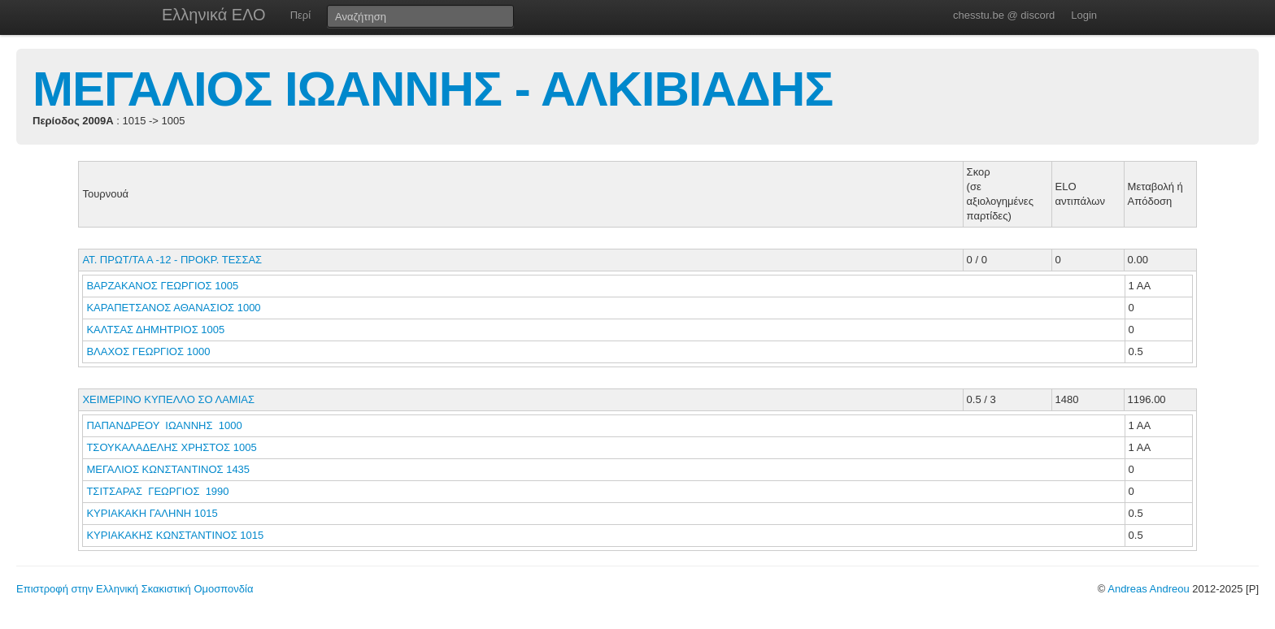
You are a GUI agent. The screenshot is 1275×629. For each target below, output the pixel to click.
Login (1084, 15)
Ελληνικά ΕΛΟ (214, 15)
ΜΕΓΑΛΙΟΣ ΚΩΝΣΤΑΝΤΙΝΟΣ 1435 (168, 469)
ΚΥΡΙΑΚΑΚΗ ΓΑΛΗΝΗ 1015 (151, 513)
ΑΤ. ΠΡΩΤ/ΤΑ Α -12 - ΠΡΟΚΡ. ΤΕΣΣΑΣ (172, 260)
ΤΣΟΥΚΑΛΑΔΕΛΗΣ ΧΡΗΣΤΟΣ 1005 (171, 447)
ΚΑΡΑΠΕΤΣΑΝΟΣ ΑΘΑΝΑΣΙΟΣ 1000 (173, 307)
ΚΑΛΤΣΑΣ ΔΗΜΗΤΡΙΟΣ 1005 (155, 329)
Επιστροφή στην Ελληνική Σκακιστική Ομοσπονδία (134, 589)
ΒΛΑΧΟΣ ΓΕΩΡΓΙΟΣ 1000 (148, 351)
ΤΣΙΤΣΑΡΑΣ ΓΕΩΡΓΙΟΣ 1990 (157, 491)
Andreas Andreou (1148, 589)
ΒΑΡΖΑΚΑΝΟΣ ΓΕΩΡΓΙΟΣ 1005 (162, 286)
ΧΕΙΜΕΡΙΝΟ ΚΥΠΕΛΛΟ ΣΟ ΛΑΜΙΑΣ (168, 399)
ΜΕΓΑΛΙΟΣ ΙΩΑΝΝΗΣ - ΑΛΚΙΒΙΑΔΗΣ (433, 89)
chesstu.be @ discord (1004, 15)
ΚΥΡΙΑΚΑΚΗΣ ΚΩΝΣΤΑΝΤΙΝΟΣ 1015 (174, 535)
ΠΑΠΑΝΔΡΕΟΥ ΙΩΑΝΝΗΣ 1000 (164, 425)
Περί (300, 15)
